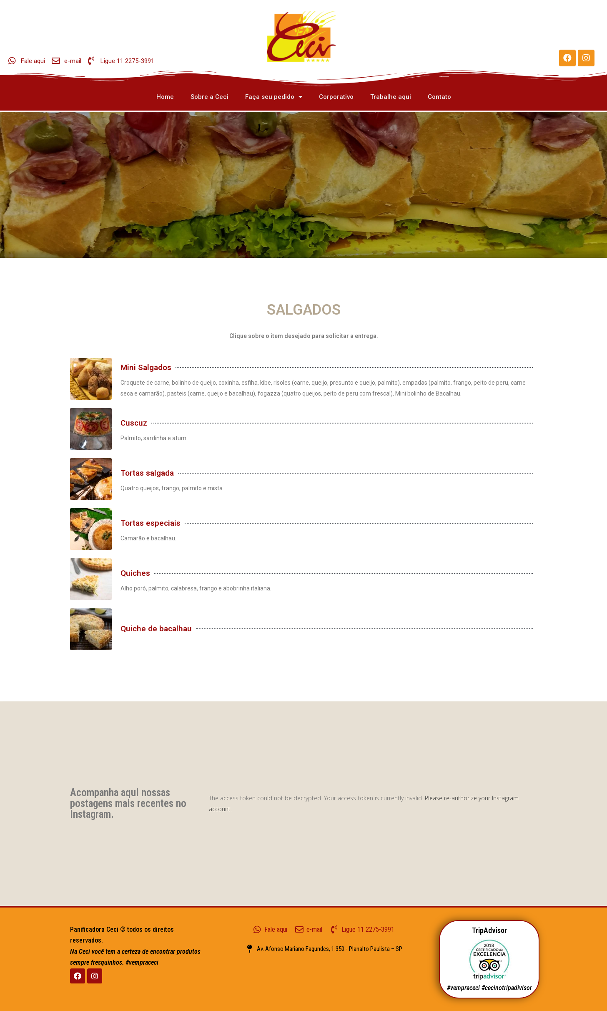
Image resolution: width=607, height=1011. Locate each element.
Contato (439, 97)
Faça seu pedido (273, 97)
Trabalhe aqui (390, 97)
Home (165, 97)
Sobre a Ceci (209, 97)
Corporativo (336, 97)
